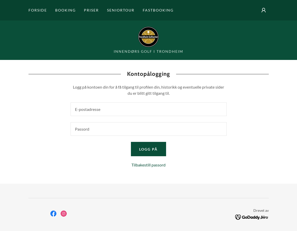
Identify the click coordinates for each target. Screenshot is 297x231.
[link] (148, 36)
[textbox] (149, 109)
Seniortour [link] (121, 10)
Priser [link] (91, 10)
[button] (263, 10)
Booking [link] (65, 10)
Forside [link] (37, 10)
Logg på (148, 149)
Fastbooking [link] (158, 10)
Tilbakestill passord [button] (148, 164)
